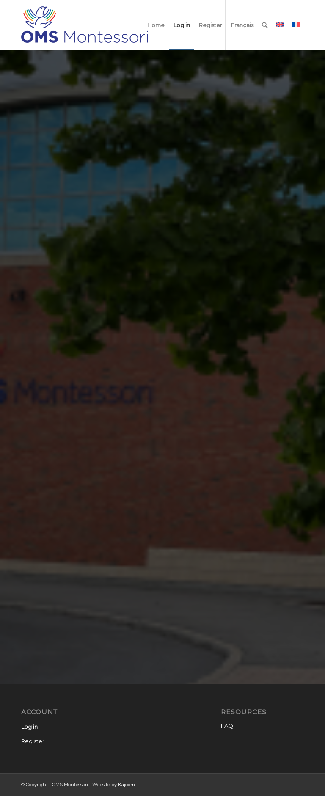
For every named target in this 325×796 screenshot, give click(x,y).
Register (32, 741)
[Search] (265, 25)
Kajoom (126, 785)
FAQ (227, 725)
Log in (29, 726)
